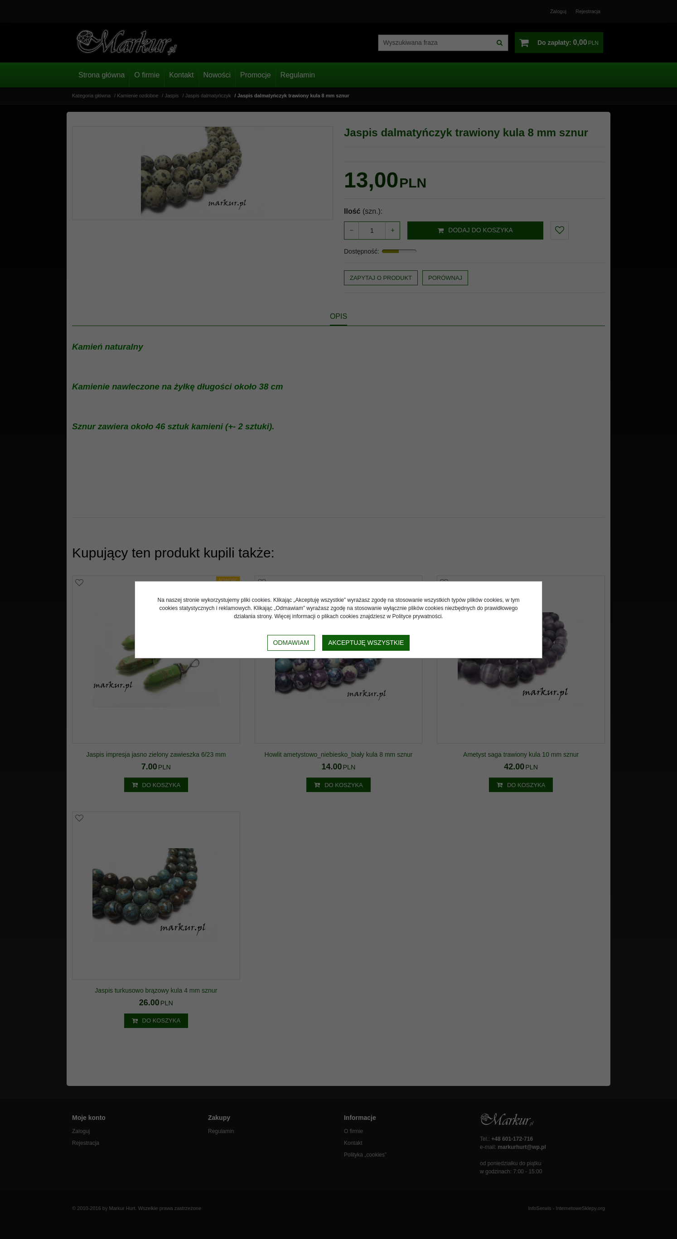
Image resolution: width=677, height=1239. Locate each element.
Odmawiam (291, 642)
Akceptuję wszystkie (366, 642)
